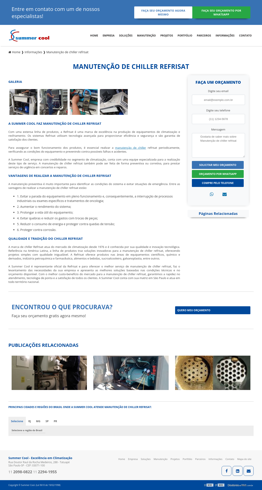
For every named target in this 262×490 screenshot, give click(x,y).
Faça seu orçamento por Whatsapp (222, 12)
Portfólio (184, 35)
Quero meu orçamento (193, 310)
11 (20, 472)
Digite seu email (218, 91)
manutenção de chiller (130, 148)
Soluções (126, 35)
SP (47, 421)
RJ (29, 421)
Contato (245, 35)
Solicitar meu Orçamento (217, 165)
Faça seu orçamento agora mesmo (162, 12)
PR (55, 421)
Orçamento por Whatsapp (218, 174)
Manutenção (146, 35)
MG (38, 421)
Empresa (108, 35)
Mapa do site (244, 459)
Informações (225, 35)
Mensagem (218, 129)
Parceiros (204, 35)
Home (94, 35)
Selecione (17, 421)
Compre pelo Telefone (218, 183)
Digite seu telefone (218, 110)
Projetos (166, 35)
